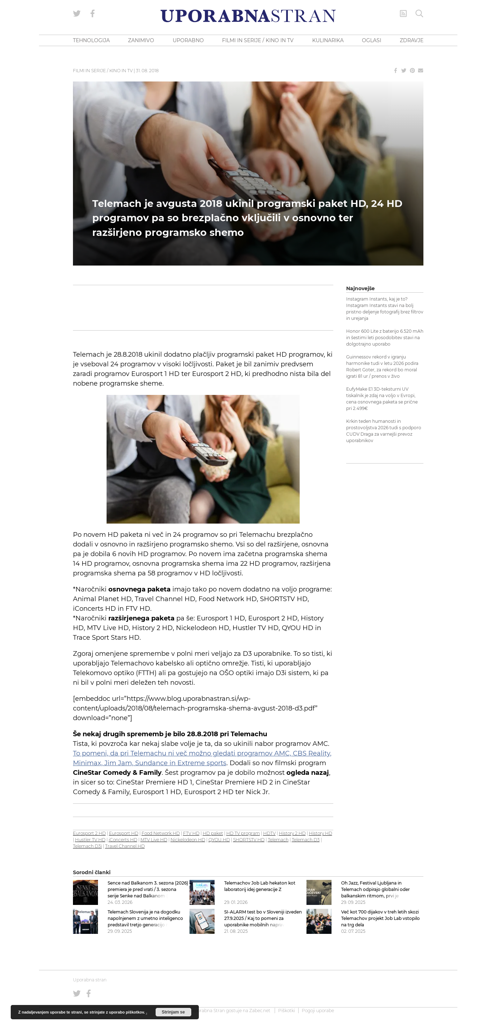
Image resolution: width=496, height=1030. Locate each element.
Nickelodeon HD (188, 839)
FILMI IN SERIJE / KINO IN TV (258, 40)
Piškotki (286, 1010)
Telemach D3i (87, 846)
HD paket (213, 833)
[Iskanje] (419, 14)
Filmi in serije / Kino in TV (103, 70)
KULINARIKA (328, 40)
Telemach (278, 839)
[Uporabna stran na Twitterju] (77, 14)
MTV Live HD (154, 839)
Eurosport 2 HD (89, 833)
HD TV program (243, 833)
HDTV (269, 833)
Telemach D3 (306, 839)
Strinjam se (173, 1012)
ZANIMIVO (141, 40)
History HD (320, 833)
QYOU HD (219, 839)
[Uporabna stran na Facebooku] (93, 14)
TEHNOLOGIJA (91, 40)
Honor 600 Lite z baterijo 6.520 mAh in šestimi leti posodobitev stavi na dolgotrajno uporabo (384, 337)
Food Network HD (161, 833)
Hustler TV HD (90, 839)
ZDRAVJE (411, 40)
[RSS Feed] (403, 14)
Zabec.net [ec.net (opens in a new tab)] (259, 1010)
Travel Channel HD (125, 846)
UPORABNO (188, 40)
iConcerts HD (123, 839)
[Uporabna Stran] (248, 16)
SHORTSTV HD (249, 839)
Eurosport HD (123, 833)
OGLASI (371, 40)
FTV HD (191, 833)
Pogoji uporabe (318, 1010)
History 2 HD (292, 833)
